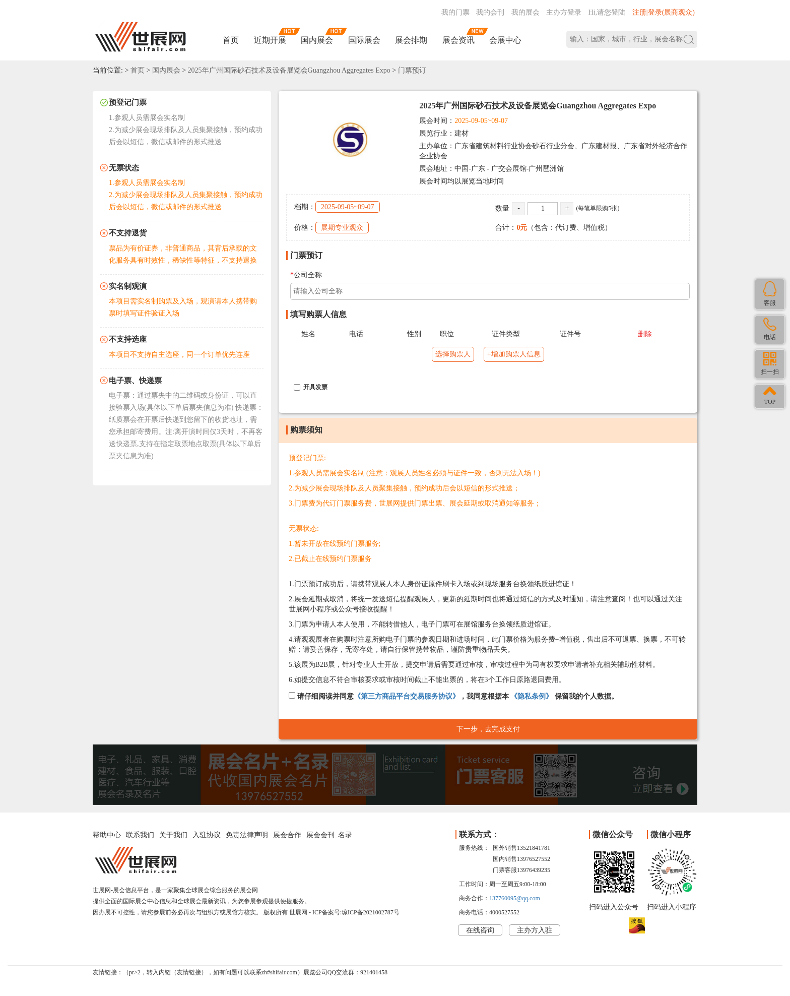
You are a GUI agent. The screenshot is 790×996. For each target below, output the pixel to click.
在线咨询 (480, 930)
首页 (231, 40)
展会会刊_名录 (329, 835)
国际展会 (364, 40)
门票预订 (412, 70)
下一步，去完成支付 (488, 729)
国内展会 (317, 40)
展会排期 (411, 40)
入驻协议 (206, 835)
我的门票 (455, 12)
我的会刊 (490, 12)
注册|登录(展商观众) (663, 12)
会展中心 (505, 40)
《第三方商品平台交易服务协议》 (406, 696)
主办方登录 (563, 12)
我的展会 (525, 12)
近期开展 (270, 40)
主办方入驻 (534, 930)
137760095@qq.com (514, 898)
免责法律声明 (247, 835)
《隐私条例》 (531, 696)
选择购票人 (453, 354)
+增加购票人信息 (514, 354)
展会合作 (287, 835)
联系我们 (140, 835)
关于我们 (173, 835)
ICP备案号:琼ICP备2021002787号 (356, 912)
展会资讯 (458, 40)
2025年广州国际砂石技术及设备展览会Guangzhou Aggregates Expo (289, 70)
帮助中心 (107, 835)
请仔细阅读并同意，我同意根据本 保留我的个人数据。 (453, 696)
